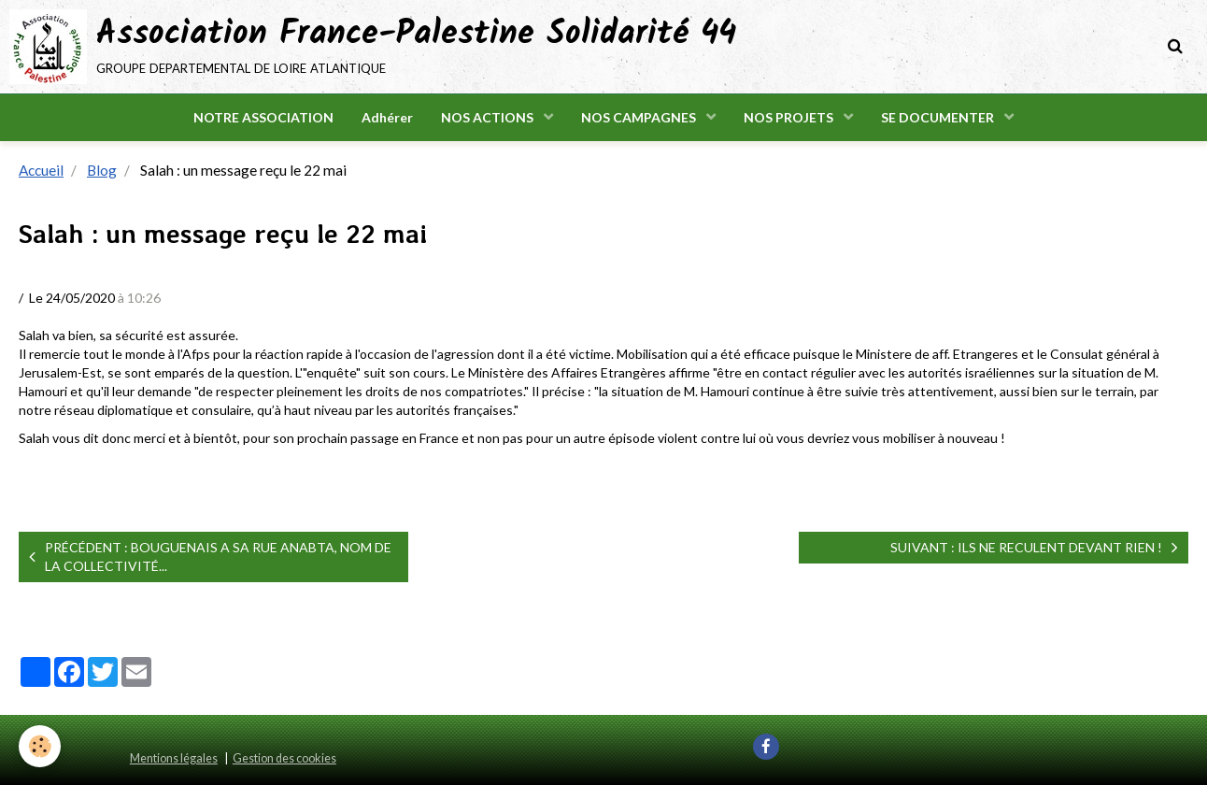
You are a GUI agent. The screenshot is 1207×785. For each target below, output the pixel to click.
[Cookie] (40, 746)
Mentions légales (174, 758)
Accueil (41, 170)
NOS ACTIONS (488, 117)
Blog (102, 170)
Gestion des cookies (284, 758)
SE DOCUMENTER (939, 117)
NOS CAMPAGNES (640, 117)
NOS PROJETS (790, 117)
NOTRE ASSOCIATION (263, 117)
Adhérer (387, 117)
